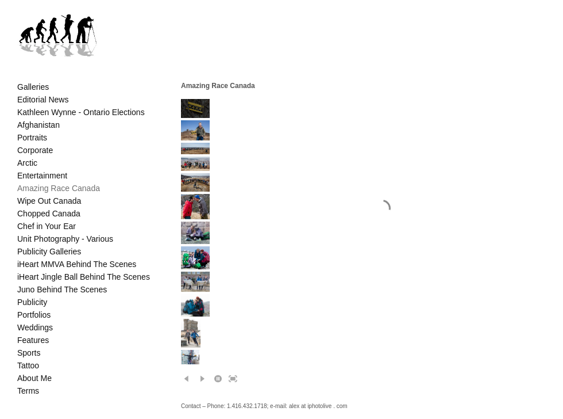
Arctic (27, 162)
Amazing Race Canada (58, 188)
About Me (34, 378)
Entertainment (42, 175)
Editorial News (42, 99)
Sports (28, 352)
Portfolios (34, 314)
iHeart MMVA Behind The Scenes (76, 264)
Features (33, 340)
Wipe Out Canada (49, 200)
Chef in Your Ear (46, 226)
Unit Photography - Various (65, 238)
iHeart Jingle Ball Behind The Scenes (83, 276)
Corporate (35, 150)
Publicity (32, 302)
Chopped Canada (48, 213)
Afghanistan (38, 124)
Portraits (32, 137)
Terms (28, 390)
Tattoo (28, 365)
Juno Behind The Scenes (62, 289)
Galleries (33, 87)
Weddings (35, 327)
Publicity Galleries (49, 251)
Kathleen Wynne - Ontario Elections (81, 112)
